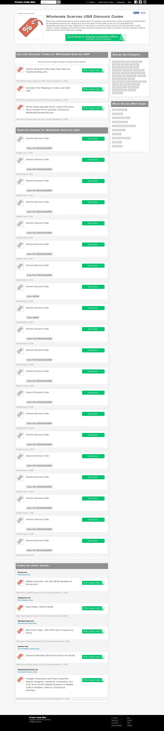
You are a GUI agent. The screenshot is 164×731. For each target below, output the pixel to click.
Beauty (116, 65)
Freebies (117, 76)
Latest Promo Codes (105, 2)
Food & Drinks (138, 73)
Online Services (119, 87)
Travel (132, 90)
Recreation (133, 87)
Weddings (117, 93)
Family (116, 73)
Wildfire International (121, 138)
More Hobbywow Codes (25, 600)
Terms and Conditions (117, 725)
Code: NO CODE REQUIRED (39, 148)
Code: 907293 (33, 296)
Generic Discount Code (37, 138)
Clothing (117, 70)
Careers (134, 67)
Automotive (136, 62)
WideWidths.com (120, 122)
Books (125, 65)
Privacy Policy (115, 723)
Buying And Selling (121, 67)
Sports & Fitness (120, 90)
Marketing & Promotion (130, 84)
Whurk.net (117, 114)
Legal (116, 84)
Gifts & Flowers (119, 79)
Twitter (128, 723)
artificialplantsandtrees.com (124, 126)
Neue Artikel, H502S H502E (39, 607)
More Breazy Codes (24, 574)
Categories (121, 2)
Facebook (129, 720)
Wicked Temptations (121, 118)
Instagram (129, 725)
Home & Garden (139, 82)
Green (131, 79)
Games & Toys (129, 76)
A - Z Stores (90, 2)
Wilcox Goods (119, 130)
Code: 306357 (33, 318)
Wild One (117, 142)
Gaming (141, 76)
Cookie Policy (115, 720)
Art (127, 62)
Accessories (118, 62)
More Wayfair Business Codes (27, 672)
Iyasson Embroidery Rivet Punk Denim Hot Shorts (50, 655)
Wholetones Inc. (120, 110)
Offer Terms (20, 81)
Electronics (139, 70)
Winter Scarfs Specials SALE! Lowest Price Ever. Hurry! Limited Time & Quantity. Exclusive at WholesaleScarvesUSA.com (50, 110)
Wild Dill (117, 134)
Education (127, 70)
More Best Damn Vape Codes (27, 623)
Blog (129, 2)
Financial (125, 73)
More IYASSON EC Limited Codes (28, 649)
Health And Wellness (121, 82)
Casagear (117, 146)
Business (134, 65)
